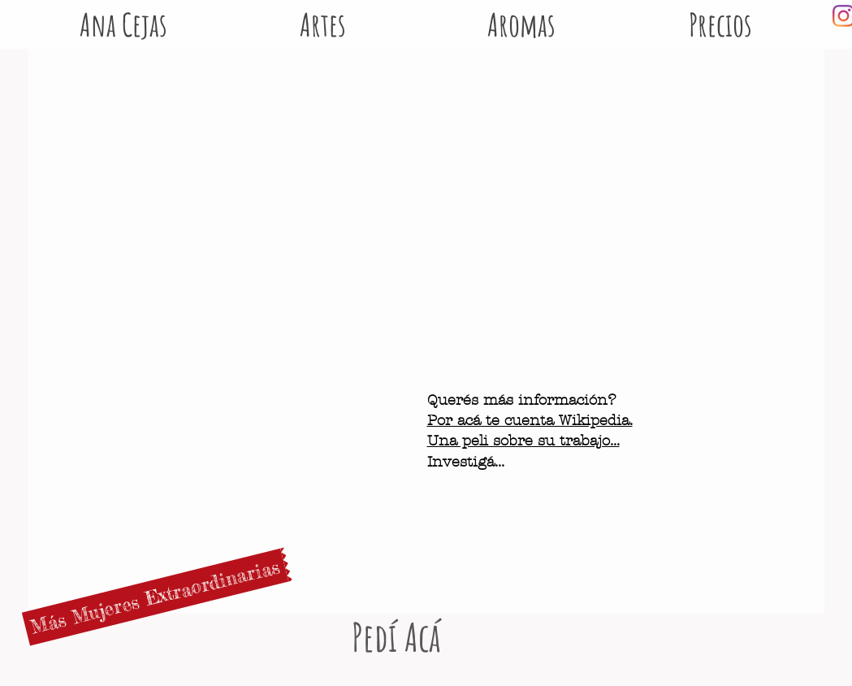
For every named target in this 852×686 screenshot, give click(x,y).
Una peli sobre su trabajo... (523, 440)
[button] (521, 15)
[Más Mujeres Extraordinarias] (154, 597)
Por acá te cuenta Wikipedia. (530, 420)
